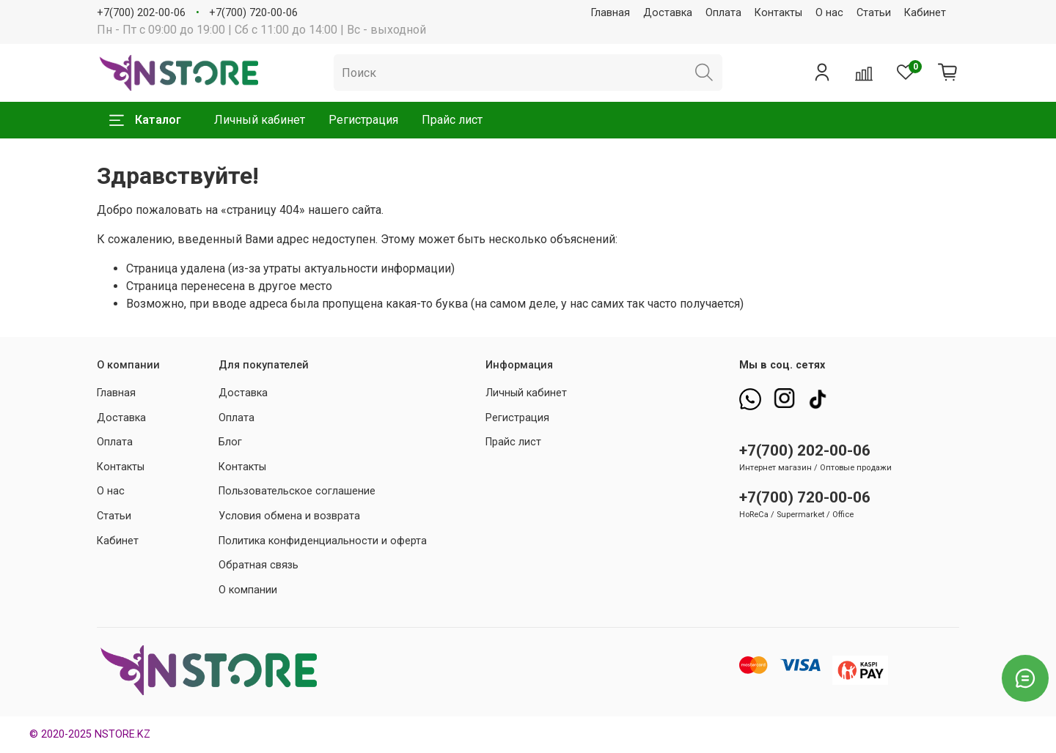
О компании (248, 590)
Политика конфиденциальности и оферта (323, 541)
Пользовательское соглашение (297, 491)
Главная (610, 13)
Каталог (145, 120)
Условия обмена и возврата (289, 516)
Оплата (723, 13)
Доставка (667, 13)
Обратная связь (258, 565)
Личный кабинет (259, 120)
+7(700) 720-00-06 (253, 13)
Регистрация (363, 120)
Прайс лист (452, 120)
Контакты (778, 13)
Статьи (874, 13)
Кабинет (925, 13)
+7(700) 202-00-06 (141, 13)
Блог (230, 442)
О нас (829, 13)
